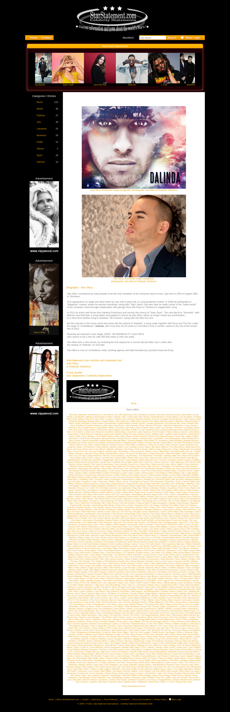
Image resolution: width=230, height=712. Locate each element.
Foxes (164, 516)
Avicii (97, 458)
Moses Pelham (136, 604)
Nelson (146, 488)
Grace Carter (89, 602)
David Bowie (171, 643)
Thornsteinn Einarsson (113, 580)
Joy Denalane (186, 417)
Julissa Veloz (111, 451)
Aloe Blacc (83, 501)
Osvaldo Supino (143, 552)
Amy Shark (159, 624)
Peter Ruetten (159, 432)
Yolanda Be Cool (186, 449)
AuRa (132, 611)
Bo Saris (76, 512)
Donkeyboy (124, 451)
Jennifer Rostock (94, 574)
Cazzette (197, 533)
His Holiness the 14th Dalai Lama (118, 415)
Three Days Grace (108, 611)
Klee (69, 432)
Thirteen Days (98, 552)
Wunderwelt (193, 598)
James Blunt (127, 492)
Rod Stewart (110, 561)
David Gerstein (175, 419)
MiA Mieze (167, 546)
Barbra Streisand (106, 634)
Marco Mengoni (183, 475)
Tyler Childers (195, 647)
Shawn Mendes (137, 561)
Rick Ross (159, 604)
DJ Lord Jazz (80, 455)
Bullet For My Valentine (142, 669)
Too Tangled (179, 477)
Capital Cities (121, 490)
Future (105, 589)
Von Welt (73, 585)
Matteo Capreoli (76, 555)
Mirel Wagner (162, 527)
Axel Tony (144, 458)
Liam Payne (162, 656)
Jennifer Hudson (168, 591)
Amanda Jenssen (105, 475)
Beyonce (152, 572)
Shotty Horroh (158, 632)
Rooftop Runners (84, 507)
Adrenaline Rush (120, 527)
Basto (129, 436)
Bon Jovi (101, 576)
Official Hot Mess (173, 453)
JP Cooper (152, 658)
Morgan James (130, 544)
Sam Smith (141, 520)
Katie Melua (129, 580)
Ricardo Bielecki (85, 509)
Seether (144, 527)
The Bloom (106, 587)
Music (40, 102)
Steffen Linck (73, 518)
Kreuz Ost (194, 492)
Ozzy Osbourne (114, 660)
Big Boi (155, 596)
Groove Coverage (160, 419)
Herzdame (129, 507)
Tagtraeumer (77, 546)
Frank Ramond (86, 434)
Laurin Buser (168, 509)
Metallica (141, 578)
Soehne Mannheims (130, 471)
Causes (80, 634)
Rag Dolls (137, 488)
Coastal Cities (166, 477)
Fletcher (102, 649)
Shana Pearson (187, 557)
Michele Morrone (145, 667)
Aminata (167, 548)
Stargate (149, 589)
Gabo (198, 419)
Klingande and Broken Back (88, 632)
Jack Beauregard (172, 438)
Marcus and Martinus (191, 630)
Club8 (145, 490)
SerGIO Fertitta (174, 531)
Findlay (192, 559)
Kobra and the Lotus (160, 464)
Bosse (90, 641)
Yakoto (169, 432)
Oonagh (86, 505)
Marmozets (153, 512)
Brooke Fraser (144, 434)
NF (165, 667)
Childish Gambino (180, 624)
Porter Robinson (105, 522)
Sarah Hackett (83, 464)
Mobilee (110, 449)
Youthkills (83, 479)
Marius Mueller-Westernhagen (81, 654)
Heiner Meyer (172, 417)
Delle (86, 570)
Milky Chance (180, 490)
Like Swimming (107, 501)
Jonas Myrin (72, 479)
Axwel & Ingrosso (109, 570)
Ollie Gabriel (114, 568)
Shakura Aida (93, 421)
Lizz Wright (167, 552)
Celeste (78, 656)
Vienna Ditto (178, 499)
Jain (110, 598)
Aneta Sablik (129, 514)
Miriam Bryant (81, 462)
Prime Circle (183, 488)
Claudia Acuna (89, 427)
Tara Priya (130, 427)
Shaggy (172, 645)
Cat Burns (102, 680)
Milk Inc (165, 447)
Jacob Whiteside (74, 576)
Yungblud (147, 649)
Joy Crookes (93, 671)
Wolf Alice (103, 682)
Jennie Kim (193, 677)
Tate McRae (115, 675)
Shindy (159, 647)
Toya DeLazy (90, 475)
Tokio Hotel (150, 587)
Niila (175, 552)
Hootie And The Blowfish (183, 654)
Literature (42, 128)
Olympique (163, 540)
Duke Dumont (143, 514)
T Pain (143, 600)
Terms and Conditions (141, 699)
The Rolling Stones (112, 550)
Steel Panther (168, 507)
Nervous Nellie (108, 529)
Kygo (87, 565)
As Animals (132, 524)
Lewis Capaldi (186, 656)
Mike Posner (108, 574)
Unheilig (195, 529)
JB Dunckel (177, 615)
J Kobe (163, 512)
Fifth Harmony (185, 576)
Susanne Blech (143, 503)
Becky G (166, 621)
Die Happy (154, 505)
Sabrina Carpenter (101, 675)
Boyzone (128, 499)
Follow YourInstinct (112, 473)
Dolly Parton (134, 643)
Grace (108, 527)
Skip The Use (153, 466)
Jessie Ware (105, 462)
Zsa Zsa (176, 677)
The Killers (174, 660)
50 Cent (171, 667)
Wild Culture (169, 634)
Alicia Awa (78, 669)
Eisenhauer (99, 520)
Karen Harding (85, 542)
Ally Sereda (106, 466)
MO (103, 503)
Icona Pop (145, 471)
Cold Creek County (74, 550)
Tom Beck (161, 415)
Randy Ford (153, 436)
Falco (76, 591)
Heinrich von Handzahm (120, 488)
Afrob (132, 583)
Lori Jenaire (167, 427)
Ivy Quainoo (93, 490)
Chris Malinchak (89, 522)
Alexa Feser (138, 535)
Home (51, 699)
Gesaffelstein (183, 494)
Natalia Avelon (165, 593)
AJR (98, 602)
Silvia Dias (102, 430)
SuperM (133, 652)
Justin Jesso (117, 628)
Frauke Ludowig (113, 417)
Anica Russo (88, 660)
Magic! (126, 632)
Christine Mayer (108, 421)
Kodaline (86, 481)
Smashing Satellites (139, 533)
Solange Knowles (93, 580)
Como (156, 477)
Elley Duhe (116, 632)
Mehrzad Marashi (75, 514)
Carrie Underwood (76, 643)
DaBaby (71, 662)
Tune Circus (145, 537)
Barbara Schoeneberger (100, 624)
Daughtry (86, 626)
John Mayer (100, 591)
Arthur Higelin (177, 464)
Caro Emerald (121, 464)
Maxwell (159, 634)
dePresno (196, 596)
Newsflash (125, 699)
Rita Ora (157, 645)
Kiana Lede (128, 654)
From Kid (127, 535)
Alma (159, 583)
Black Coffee (160, 568)
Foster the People (180, 520)
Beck (102, 578)
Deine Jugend (88, 443)
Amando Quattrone (153, 509)
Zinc (166, 518)
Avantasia (169, 641)
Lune (109, 677)
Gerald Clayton (105, 492)
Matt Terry (79, 619)
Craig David (153, 613)
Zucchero (183, 572)
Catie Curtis (81, 436)
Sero (93, 626)
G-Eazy (195, 524)
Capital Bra (102, 626)
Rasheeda (187, 443)
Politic (40, 142)
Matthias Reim (74, 589)
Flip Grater (155, 514)
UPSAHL (82, 641)
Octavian (84, 637)
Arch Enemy (179, 604)
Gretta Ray (172, 589)
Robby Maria (183, 527)
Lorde (94, 481)
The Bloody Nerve (103, 499)
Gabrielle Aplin (193, 477)
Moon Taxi (72, 611)
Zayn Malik (96, 565)
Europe (172, 540)
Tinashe (82, 617)
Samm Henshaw (125, 626)
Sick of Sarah (142, 427)
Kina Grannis (175, 516)
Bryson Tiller (146, 606)
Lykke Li (116, 624)
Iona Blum (171, 460)
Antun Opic (111, 494)
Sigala (81, 585)
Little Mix (141, 568)
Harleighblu (137, 494)
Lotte (112, 589)
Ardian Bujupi (106, 440)
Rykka (165, 475)
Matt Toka (176, 455)
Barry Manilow (161, 421)
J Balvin (86, 656)
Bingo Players (168, 514)
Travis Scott (88, 630)
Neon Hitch (145, 464)
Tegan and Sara (95, 568)
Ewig (94, 557)
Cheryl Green (149, 550)
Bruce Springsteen (113, 647)
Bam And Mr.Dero (85, 529)
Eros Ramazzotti (137, 557)
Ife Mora (147, 494)
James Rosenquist (90, 440)
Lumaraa (178, 561)
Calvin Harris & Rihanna (135, 572)
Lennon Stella (144, 660)
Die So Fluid (174, 501)
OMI (185, 535)
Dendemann (139, 641)
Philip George (93, 540)
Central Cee (83, 673)
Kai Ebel (151, 415)
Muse (77, 499)
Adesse (102, 628)
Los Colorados (131, 447)
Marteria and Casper (133, 628)
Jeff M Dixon (118, 468)
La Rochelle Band (163, 520)
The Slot (177, 443)
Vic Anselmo (78, 432)
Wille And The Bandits (90, 503)
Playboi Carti (186, 680)
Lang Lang (98, 665)
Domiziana (71, 673)
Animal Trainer (141, 507)
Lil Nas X (84, 647)
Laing (152, 527)
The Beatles (123, 652)
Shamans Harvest (108, 600)
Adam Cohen (159, 529)
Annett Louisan (173, 415)
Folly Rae (125, 624)
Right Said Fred (192, 447)
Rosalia (178, 673)
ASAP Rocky (73, 637)
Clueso (191, 658)
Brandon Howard (143, 419)
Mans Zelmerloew (121, 548)
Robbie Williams (165, 578)
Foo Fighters (123, 593)
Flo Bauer (94, 501)
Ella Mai (133, 665)
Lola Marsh (140, 654)
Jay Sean (135, 600)
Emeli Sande (157, 471)
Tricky (178, 481)
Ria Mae (130, 613)
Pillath (153, 583)
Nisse (146, 563)
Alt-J (184, 473)
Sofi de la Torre (105, 516)
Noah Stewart (132, 460)
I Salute (192, 617)
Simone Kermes (191, 430)
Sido (86, 555)
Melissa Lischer (182, 514)
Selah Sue (89, 432)
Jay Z (70, 669)
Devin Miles (187, 415)
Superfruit (72, 598)
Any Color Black (132, 468)
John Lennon (171, 662)
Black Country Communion (180, 600)
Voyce (190, 628)
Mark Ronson (123, 637)
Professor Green (138, 637)
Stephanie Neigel (88, 486)
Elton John (102, 563)
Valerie (79, 445)
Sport (39, 155)
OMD (98, 606)
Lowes (183, 628)
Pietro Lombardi (166, 658)
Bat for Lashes (184, 460)
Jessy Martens (98, 604)
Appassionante (166, 436)
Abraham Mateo (88, 613)
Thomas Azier (148, 473)
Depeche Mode (192, 585)
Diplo (76, 647)
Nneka (104, 537)
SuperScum (116, 546)
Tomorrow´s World (106, 481)
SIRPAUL (190, 484)
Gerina (175, 445)
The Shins (169, 602)
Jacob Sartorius (162, 611)
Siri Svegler (167, 490)
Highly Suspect (175, 587)
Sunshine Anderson (93, 425)
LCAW (96, 587)
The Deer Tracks (102, 479)
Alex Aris (174, 617)
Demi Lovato (160, 557)
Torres (141, 544)
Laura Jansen (191, 425)
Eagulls (103, 572)
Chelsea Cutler (112, 658)
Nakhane (97, 619)
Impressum (96, 699)
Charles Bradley (141, 499)
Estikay (198, 583)
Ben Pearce (99, 494)
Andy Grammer (180, 434)
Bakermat (196, 645)
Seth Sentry (85, 552)
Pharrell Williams (175, 596)
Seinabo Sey (123, 561)
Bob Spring (136, 550)
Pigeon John (120, 419)
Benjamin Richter (139, 602)
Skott (115, 617)
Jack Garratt (84, 561)
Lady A (142, 484)
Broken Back (172, 639)
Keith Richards (167, 559)
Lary (102, 527)
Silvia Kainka (78, 419)
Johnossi (81, 488)
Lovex (155, 451)
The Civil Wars (102, 488)
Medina (79, 453)
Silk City (134, 632)
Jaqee (137, 473)
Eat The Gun (126, 512)
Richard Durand (77, 466)
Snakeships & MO (169, 585)
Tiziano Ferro (108, 656)
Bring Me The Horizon (161, 630)
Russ (116, 598)
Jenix (77, 503)
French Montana (174, 598)
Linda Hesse (114, 471)
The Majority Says (154, 522)
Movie (40, 108)
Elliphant (154, 488)
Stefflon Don (96, 583)
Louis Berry (151, 580)
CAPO (163, 682)
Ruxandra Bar (146, 438)
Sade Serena (105, 477)
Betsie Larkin (113, 436)
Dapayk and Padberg (115, 496)
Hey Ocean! (117, 499)
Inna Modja (100, 443)
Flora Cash (149, 634)
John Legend (163, 580)
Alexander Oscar (175, 652)
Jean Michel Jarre (119, 630)
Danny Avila (193, 634)
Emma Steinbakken (158, 652)
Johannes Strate (74, 447)
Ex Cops (95, 537)
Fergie (192, 572)
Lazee (182, 445)
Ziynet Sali (179, 436)
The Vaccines (115, 615)
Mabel (198, 658)
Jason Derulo (105, 667)
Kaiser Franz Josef (110, 596)
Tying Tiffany (166, 443)
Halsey (119, 654)
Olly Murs (79, 475)
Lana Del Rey (108, 458)
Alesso (177, 546)
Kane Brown (110, 645)
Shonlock (120, 427)
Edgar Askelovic (95, 455)
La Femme (162, 501)
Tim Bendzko (89, 447)
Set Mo (131, 563)
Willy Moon (164, 451)
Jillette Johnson (75, 492)
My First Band (157, 518)
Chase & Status (131, 559)
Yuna (113, 455)
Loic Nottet (107, 548)
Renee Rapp (164, 675)
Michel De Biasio (128, 518)
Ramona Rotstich (88, 471)
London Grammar (154, 492)
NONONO (111, 486)
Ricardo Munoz (124, 438)
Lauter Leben (127, 473)
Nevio (141, 425)
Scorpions (163, 440)
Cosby (187, 524)
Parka (181, 505)
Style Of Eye (112, 503)
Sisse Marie (99, 453)
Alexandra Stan (176, 430)
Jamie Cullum (182, 492)
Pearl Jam (81, 662)
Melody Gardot (85, 665)
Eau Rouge (98, 518)
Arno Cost (93, 449)
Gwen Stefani (181, 559)
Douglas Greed (140, 512)
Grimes (144, 475)
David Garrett (188, 555)
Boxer (144, 542)
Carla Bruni (193, 606)
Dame (197, 512)
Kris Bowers (191, 505)
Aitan (123, 436)
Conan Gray (181, 647)
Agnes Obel (157, 494)
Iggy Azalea (193, 473)
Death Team (153, 542)
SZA (185, 598)
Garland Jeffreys (90, 492)
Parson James (125, 617)
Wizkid (151, 600)
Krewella (71, 488)
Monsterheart (175, 535)
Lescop (117, 492)
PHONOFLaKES (163, 479)
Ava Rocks (119, 425)
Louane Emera (149, 555)
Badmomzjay (195, 660)
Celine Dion (195, 624)
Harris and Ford (73, 449)
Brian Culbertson (176, 421)
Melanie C (89, 585)
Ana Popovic (171, 486)
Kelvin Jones (175, 555)
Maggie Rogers (140, 639)
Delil (73, 632)
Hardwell (118, 540)
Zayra (140, 443)
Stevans (195, 552)
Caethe (168, 434)
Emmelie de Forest (139, 481)
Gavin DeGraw (126, 576)
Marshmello (139, 626)
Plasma (173, 518)
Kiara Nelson (162, 660)
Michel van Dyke (112, 518)
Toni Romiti (111, 637)
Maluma (81, 621)
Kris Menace (94, 468)
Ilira (143, 630)
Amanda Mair (112, 453)
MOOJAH (85, 423)
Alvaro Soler (80, 675)
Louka (181, 585)
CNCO (178, 619)
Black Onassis (75, 494)
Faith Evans (156, 546)
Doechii (141, 680)
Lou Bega (188, 427)
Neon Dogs (134, 475)
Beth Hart (138, 462)
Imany (71, 436)
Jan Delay (126, 669)
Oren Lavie (103, 615)
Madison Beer (130, 682)
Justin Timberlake (137, 570)
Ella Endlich (76, 520)
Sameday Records (187, 589)
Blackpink (73, 665)
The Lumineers (136, 574)
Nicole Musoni (128, 479)
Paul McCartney (129, 667)
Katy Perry (79, 559)
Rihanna (194, 548)
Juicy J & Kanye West (183, 578)
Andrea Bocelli (92, 559)
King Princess (137, 634)
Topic (81, 565)
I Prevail (156, 537)
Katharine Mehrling (77, 421)
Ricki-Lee (195, 514)
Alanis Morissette (85, 645)
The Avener (96, 533)
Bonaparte (95, 438)
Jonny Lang (123, 604)
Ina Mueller (79, 417)
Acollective (116, 535)
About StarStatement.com (67, 699)
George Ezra (184, 496)
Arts (39, 122)
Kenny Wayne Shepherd (139, 598)
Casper (123, 598)
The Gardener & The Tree (87, 600)
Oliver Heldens (106, 524)
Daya (175, 576)
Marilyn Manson (164, 654)
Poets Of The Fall (81, 583)
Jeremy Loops (187, 665)
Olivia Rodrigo (145, 675)
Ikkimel (86, 680)
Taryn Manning (176, 462)
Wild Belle (71, 477)
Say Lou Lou (160, 496)
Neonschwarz (184, 540)
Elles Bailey (83, 598)
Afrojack (119, 449)
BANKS (184, 501)
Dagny (197, 656)
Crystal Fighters (106, 490)
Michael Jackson (76, 608)
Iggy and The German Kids (125, 522)
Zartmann (132, 680)
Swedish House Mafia (122, 462)
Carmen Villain (189, 481)
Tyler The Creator (163, 677)
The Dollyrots (161, 473)
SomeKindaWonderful (171, 537)
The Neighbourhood (149, 615)
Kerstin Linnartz (138, 423)
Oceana (129, 453)
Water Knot (173, 496)
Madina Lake (158, 434)
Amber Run (183, 518)
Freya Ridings (74, 649)
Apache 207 (92, 662)
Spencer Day (147, 421)
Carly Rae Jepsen (114, 552)
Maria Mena (144, 662)
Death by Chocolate (126, 466)
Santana (186, 516)
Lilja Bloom (84, 516)
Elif (153, 660)
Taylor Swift (157, 548)
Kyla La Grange (146, 524)
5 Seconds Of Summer (86, 563)
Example (156, 516)
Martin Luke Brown (141, 546)
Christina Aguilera (80, 624)
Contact (85, 699)
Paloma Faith (76, 505)
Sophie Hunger (123, 509)
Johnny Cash (158, 643)
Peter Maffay (162, 587)
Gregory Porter (134, 490)
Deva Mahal (128, 619)
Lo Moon (183, 606)
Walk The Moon (87, 606)
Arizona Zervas (74, 660)
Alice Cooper (142, 529)
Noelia (85, 449)
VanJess (112, 626)
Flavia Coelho (82, 473)
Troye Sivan (163, 555)
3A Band (164, 505)
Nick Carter (100, 419)
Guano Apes (73, 434)
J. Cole (171, 682)
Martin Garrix (154, 585)
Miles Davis (183, 643)
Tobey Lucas (73, 552)
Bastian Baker (170, 471)
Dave (124, 585)
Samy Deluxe (102, 447)
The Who (136, 656)
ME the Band (178, 479)
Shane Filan (155, 490)
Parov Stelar (144, 447)
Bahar (132, 486)
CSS (152, 481)
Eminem (180, 613)
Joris (165, 626)
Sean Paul (78, 652)
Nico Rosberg (140, 415)
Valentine (72, 537)
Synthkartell (90, 514)
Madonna (127, 546)
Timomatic (158, 455)
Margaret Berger (192, 479)
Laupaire (126, 550)
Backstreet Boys (138, 624)
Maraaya (118, 531)
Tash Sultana (134, 630)
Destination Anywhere (155, 468)
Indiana (93, 516)
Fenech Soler (160, 524)
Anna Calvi (194, 518)
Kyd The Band (184, 645)
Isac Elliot (153, 499)
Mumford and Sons (183, 682)
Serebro (120, 455)
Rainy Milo (106, 468)
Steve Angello (120, 524)
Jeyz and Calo (162, 628)
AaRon (84, 568)
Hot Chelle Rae (178, 484)
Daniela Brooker (114, 443)
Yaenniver (82, 671)
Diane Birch (73, 438)
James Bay (107, 555)
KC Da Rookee (123, 494)
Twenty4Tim (150, 673)
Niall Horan (143, 652)
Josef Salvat (105, 535)
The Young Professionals (102, 464)
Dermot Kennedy (160, 649)
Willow (197, 669)
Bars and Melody (190, 641)
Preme (168, 624)
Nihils (169, 529)
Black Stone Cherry (165, 563)
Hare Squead (123, 600)
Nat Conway (123, 611)
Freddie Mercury (92, 652)
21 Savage (140, 619)
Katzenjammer (73, 460)
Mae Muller (93, 658)
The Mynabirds (145, 455)
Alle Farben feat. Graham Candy (96, 512)
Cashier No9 (192, 423)
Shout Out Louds (167, 613)
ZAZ (91, 479)
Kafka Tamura (134, 542)
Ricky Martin (130, 578)
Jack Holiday (75, 458)
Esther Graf (123, 673)
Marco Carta (155, 449)
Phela (174, 548)
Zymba (112, 680)
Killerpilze (180, 565)
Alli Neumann (188, 673)
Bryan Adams (184, 552)
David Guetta (183, 503)
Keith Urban (169, 492)
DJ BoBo (172, 568)
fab (123, 613)
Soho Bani (77, 680)
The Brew (119, 501)
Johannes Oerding (116, 572)
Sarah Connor (144, 548)
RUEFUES (172, 524)
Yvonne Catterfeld (82, 496)
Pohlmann (71, 587)
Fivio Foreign (145, 671)
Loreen (163, 460)
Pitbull (86, 576)
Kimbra (131, 419)
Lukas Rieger (79, 578)
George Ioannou (120, 516)
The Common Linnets (119, 557)
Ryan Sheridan (153, 484)
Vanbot (163, 488)
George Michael (149, 656)
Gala (169, 499)
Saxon (88, 619)
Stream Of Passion (154, 425)
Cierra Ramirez (191, 464)
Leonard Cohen (180, 608)
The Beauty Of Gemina (167, 572)
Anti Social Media (90, 544)
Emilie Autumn (118, 484)
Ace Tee (189, 604)
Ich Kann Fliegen (96, 451)
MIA (137, 576)
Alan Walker (95, 570)
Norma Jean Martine (149, 576)
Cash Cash (194, 507)
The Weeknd (119, 555)
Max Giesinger (186, 512)
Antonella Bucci (158, 417)
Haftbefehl (142, 682)
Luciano (140, 673)
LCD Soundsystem (77, 604)
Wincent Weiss (100, 641)
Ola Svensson (178, 466)
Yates (153, 563)
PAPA (142, 496)
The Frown (193, 486)
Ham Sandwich (103, 514)
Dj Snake (158, 667)
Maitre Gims (165, 615)
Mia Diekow (102, 471)
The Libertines (97, 561)
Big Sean (100, 585)
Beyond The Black (77, 540)
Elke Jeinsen (144, 417)
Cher (166, 494)
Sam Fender (174, 649)
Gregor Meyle (143, 518)
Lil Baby (103, 662)
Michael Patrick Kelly (129, 596)
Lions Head (183, 550)
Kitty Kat (89, 419)
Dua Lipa (177, 630)
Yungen (88, 608)
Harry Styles (80, 593)
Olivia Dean (154, 682)
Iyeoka (142, 522)
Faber (141, 589)
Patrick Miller (120, 458)
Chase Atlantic (186, 637)
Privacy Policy (160, 699)
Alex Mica (156, 447)
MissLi (111, 427)
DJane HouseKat (156, 453)
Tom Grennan (124, 602)
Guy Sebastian (105, 608)
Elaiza (178, 509)
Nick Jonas (95, 598)
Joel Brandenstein (152, 591)
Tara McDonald (177, 451)
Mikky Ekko (73, 501)
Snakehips (193, 619)
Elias (102, 658)
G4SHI (126, 615)
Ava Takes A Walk (129, 430)
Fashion (41, 115)
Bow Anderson (157, 662)
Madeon (164, 542)
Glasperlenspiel (130, 443)
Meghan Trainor (184, 568)
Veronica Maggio (135, 440)
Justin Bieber (95, 555)
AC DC (187, 596)
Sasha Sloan (172, 637)
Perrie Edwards (98, 677)
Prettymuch (107, 606)
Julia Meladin (84, 677)
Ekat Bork (195, 516)
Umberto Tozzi (152, 430)
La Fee (142, 430)
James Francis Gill (181, 529)
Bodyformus (100, 660)
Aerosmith (180, 667)
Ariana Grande (116, 559)
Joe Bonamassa (85, 524)
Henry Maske (114, 430)
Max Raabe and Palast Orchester (164, 533)
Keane (121, 649)
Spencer (71, 529)
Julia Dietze (102, 427)
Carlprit (162, 499)
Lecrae (76, 613)
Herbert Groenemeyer (149, 559)
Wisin (139, 611)
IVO (158, 507)
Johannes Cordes (156, 445)
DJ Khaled (87, 589)
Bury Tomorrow (178, 621)
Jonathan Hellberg (98, 639)
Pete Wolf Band (132, 606)
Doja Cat (115, 512)
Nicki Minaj (191, 621)
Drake (123, 563)
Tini (96, 667)
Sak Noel (132, 432)
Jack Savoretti (118, 477)
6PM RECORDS (130, 675)
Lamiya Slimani (187, 570)
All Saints (159, 565)
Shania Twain (111, 673)
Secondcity (88, 520)
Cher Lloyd (109, 654)
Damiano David (116, 682)
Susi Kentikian (140, 617)
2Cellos (78, 630)
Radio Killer (133, 458)
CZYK (143, 647)
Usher (93, 576)
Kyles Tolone (121, 589)
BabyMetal (117, 677)
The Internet (149, 628)
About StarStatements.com (134, 686)
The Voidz (134, 615)
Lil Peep (125, 634)
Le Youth (90, 488)
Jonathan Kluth (141, 505)
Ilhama (135, 438)
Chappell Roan (164, 680)
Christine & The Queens (103, 542)
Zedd (149, 637)
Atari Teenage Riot (81, 533)
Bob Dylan (194, 643)
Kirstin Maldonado (87, 596)
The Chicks (190, 662)
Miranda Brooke (109, 438)
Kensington (116, 479)
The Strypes (123, 486)
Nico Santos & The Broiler (118, 591)
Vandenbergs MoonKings (103, 505)
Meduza (99, 654)
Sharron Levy (189, 531)
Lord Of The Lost (80, 451)
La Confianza (133, 537)
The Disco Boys (177, 447)
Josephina (172, 488)
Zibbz (95, 477)
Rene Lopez (155, 427)
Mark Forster (73, 568)
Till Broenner (154, 531)
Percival (194, 494)
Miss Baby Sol (74, 443)
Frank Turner (169, 647)
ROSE (184, 677)
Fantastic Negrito (107, 621)
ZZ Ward (183, 486)
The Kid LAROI (158, 671)
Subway (164, 430)
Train (98, 596)
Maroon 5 (140, 580)
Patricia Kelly (140, 658)
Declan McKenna (109, 602)
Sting (82, 580)
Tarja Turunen (74, 440)
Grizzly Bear (181, 602)
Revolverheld (176, 611)
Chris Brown (193, 602)
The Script (149, 604)
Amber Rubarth (140, 436)
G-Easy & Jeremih (163, 574)
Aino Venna (147, 477)
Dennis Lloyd (91, 643)
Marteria (194, 503)
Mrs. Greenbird (140, 531)
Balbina (183, 593)
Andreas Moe (91, 546)
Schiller (186, 561)
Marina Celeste (180, 432)
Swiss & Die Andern (117, 537)
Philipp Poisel (93, 578)
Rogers (169, 604)
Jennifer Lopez (179, 574)
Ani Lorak (78, 430)
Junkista (149, 496)
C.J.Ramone (162, 535)
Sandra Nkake (95, 473)
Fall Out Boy (114, 563)
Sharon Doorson (161, 462)
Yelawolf (150, 557)
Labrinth (150, 647)
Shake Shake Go (74, 544)
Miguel (118, 613)
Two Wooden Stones (102, 507)
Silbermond (80, 574)
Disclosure (171, 550)
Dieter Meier (173, 512)
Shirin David (184, 671)
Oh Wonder (96, 656)
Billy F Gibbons (91, 669)
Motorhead (72, 509)
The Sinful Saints (153, 544)
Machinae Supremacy (173, 425)
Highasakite (72, 516)
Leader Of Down (116, 641)
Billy (106, 568)
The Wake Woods (193, 613)
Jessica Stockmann (155, 423)
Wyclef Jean (150, 535)
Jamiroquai (142, 585)
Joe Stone (155, 552)
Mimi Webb (106, 671)
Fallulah (172, 503)
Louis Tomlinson (75, 602)
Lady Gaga (151, 578)
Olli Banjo (112, 593)
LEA (160, 626)
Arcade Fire (145, 596)
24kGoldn (116, 669)
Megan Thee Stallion (84, 667)
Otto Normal (99, 509)
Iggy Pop (105, 652)
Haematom (193, 608)
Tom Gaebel (134, 527)
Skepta (188, 675)
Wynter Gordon (116, 447)
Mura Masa (136, 649)
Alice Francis (88, 458)
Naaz (175, 593)
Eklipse (78, 484)
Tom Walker (118, 606)
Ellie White (130, 445)
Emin (154, 540)
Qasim (173, 494)
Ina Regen (170, 632)
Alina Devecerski (190, 468)
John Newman (189, 509)
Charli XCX (183, 522)
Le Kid (172, 475)
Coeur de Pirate (188, 546)
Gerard (70, 462)
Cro (197, 662)
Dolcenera (72, 468)
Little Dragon (136, 591)
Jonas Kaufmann (102, 630)
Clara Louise (74, 615)
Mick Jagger (104, 669)
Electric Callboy (130, 671)
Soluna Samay (141, 449)
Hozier (84, 531)
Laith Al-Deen (165, 576)
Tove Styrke (184, 548)
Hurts (100, 550)
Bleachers (72, 621)
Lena (95, 608)
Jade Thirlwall (148, 677)
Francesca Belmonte (91, 548)
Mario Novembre (89, 615)
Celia (175, 449)
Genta (94, 423)
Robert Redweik (193, 544)
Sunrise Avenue (95, 415)
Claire (118, 481)
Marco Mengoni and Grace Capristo (127, 587)
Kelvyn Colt (149, 611)
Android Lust (191, 445)
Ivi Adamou (141, 445)
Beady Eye (99, 645)
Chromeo (178, 427)
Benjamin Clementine (164, 481)
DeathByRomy (126, 658)
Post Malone (74, 626)
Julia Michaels (158, 665)
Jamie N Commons (97, 531)
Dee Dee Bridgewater (125, 529)
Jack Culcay (189, 419)
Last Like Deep (74, 481)
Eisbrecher (166, 449)
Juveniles (165, 484)
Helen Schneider (134, 555)
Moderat (149, 568)
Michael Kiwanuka (89, 649)
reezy (132, 673)
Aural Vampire (116, 434)
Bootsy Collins (159, 606)
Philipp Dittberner (156, 602)
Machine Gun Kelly (116, 662)
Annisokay (149, 574)
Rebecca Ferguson (114, 578)
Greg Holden (90, 550)
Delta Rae (160, 550)
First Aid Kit (172, 606)
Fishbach (183, 617)
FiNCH (94, 680)
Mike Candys (188, 453)
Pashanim (136, 677)
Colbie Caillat (108, 533)
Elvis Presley (161, 600)
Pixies (152, 507)
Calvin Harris (129, 540)
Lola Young (151, 680)
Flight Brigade (194, 574)
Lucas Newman (128, 568)
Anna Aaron (118, 507)
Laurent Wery (131, 455)
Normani (128, 641)
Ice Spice (195, 671)
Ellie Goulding (116, 544)
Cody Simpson (98, 496)
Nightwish (104, 544)
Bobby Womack (146, 460)
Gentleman (174, 656)
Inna (183, 423)
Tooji (132, 451)
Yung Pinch (160, 639)
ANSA (150, 520)
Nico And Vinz (73, 531)
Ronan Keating (182, 563)
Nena (70, 475)
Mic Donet (119, 460)
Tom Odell (93, 572)
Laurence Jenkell (143, 451)
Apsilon (127, 677)
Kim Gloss (128, 449)
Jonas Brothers (96, 647)
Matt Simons (185, 533)
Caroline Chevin (185, 471)
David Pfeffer (194, 535)
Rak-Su (178, 641)
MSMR (195, 475)
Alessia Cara (119, 565)
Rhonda (94, 535)
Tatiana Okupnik (101, 445)
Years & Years (107, 540)
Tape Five (168, 458)
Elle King (97, 589)
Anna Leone (122, 621)
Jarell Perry (81, 490)
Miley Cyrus (101, 593)
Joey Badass (160, 589)
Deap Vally (141, 466)
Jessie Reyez (180, 658)
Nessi (131, 505)
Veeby (70, 496)
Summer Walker (192, 652)
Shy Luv (131, 585)
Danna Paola (132, 662)
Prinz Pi (71, 600)
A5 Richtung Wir (172, 423)
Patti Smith (71, 645)
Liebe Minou (194, 432)
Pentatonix (111, 509)
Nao (76, 628)
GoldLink (106, 632)
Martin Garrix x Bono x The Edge (168, 669)
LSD (148, 630)
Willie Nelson (151, 619)
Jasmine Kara (156, 458)
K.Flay (113, 652)
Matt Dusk (135, 421)
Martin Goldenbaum (90, 527)
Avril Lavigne (144, 632)
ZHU (96, 524)
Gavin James (119, 608)
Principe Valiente (152, 443)
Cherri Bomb (190, 462)
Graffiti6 (195, 460)
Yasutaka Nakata (112, 585)
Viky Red (88, 453)
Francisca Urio (74, 427)
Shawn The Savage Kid (145, 501)
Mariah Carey (190, 611)
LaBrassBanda (169, 583)
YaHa (167, 445)
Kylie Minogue (94, 617)
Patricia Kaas (132, 496)
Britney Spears (80, 572)
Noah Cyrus (182, 591)
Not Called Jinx (123, 421)
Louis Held (112, 649)
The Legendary (109, 583)
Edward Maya (124, 423)
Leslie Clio (148, 462)
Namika (130, 552)
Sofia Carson (177, 675)
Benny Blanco (188, 649)
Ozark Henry (121, 505)
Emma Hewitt (179, 458)
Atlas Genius (192, 490)
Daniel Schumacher (156, 486)
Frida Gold (132, 417)
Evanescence (151, 608)
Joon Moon (111, 604)
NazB (164, 531)
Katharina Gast (101, 434)
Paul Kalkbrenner (166, 619)
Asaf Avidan (93, 462)
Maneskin (188, 669)
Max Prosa (196, 587)
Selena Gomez (84, 557)
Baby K (139, 479)
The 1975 (194, 563)
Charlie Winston (144, 540)
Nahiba (167, 455)
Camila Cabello (137, 593)
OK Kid (145, 621)
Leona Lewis (166, 561)
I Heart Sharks (181, 507)
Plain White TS (150, 440)
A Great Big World (127, 520)
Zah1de (175, 680)
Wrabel (163, 596)
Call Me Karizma (97, 637)
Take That (104, 559)
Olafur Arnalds (154, 475)
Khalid (196, 600)
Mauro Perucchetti (190, 455)
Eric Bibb (174, 505)
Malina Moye (120, 432)
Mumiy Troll (103, 557)
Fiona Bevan (117, 514)
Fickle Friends (142, 583)
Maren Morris (186, 639)
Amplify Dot (149, 479)
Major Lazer (123, 583)
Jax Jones (123, 665)
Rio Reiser (71, 671)
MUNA (125, 647)
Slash (71, 423)
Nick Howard (191, 466)
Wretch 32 (127, 531)
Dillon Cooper (84, 537)
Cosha (94, 628)
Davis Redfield (175, 440)
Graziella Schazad (190, 537)
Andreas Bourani (190, 440)
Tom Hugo (88, 445)
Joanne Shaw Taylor (127, 645)
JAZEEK (93, 682)
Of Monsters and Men (91, 460)
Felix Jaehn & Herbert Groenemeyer (163, 570)
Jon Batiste (117, 671)
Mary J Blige (173, 557)
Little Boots (192, 458)
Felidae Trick (86, 518)
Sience (40, 148)
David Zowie (194, 550)
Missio (69, 647)
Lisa (69, 680)
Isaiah (117, 634)
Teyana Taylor (144, 665)
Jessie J (126, 481)
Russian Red (74, 527)
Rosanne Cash (172, 665)
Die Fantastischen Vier (89, 611)
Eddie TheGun (121, 475)
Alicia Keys (123, 570)
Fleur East (149, 565)
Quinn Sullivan (86, 591)
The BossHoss (141, 453)
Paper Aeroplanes (159, 503)
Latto (159, 673)
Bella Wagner (175, 473)
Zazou (122, 453)
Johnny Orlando (130, 660)
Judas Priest (141, 613)
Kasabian (133, 589)
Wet (108, 628)
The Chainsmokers (135, 565)
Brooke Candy (122, 574)
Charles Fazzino (117, 445)
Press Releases (111, 699)
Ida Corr (189, 451)
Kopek (97, 529)
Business (41, 135)
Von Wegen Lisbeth (118, 643)
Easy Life (71, 658)
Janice (129, 608)
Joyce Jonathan (77, 425)
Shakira (91, 593)
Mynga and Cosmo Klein (79, 535)
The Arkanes (137, 509)
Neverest (100, 432)
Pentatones (121, 542)
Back (134, 403)
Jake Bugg (83, 468)
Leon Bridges (135, 621)
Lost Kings (138, 608)
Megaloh (101, 486)
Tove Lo (147, 516)
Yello (181, 662)
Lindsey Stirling (176, 542)
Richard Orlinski (133, 477)
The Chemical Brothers (181, 580)
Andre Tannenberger (107, 423)
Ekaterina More (192, 421)
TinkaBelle (165, 466)
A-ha (92, 673)
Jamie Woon (193, 434)
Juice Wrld (150, 654)
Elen (128, 649)
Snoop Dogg (155, 621)
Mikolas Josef (91, 634)
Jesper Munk (131, 484)
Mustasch (117, 619)
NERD (168, 608)
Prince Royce (92, 621)
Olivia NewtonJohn (190, 438)
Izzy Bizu (115, 576)
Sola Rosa (84, 438)
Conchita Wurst (122, 533)
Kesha (104, 598)
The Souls (169, 565)
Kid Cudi (117, 667)
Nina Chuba (172, 671)
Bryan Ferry (133, 464)
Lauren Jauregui (114, 639)
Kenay (187, 587)
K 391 (149, 624)
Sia (108, 576)
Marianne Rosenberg (95, 417)
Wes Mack (87, 494)
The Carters (84, 628)
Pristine (139, 563)
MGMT (161, 608)
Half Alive (127, 639)
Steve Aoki (181, 634)
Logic (165, 645)
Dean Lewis (103, 643)
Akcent (103, 449)
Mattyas (91, 436)
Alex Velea (108, 425)
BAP (181, 524)
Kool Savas (121, 680)
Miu (114, 466)
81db (77, 423)
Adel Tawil (134, 647)
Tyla (89, 675)
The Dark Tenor (136, 516)
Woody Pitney (112, 520)
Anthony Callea (84, 477)
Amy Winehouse (194, 667)
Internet (41, 162)
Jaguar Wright (192, 436)
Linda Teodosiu (144, 432)
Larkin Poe (73, 565)
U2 (124, 552)
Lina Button (159, 438)
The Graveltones (192, 499)
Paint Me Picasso (127, 503)
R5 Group (129, 501)
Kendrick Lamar (153, 561)
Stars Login (176, 699)
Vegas (109, 531)
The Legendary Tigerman (173, 544)
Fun (156, 460)
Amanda (88, 587)
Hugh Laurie (140, 492)
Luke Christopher (185, 583)
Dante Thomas (130, 434)
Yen (142, 468)
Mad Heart (141, 486)
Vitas (124, 417)
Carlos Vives (104, 484)
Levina (80, 587)
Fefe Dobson (87, 499)
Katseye (84, 682)
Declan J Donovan (185, 632)
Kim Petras (168, 673)
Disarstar (99, 673)
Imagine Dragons (191, 542)
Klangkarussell (170, 522)
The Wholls (106, 617)
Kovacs (172, 527)
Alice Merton (150, 626)
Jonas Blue (107, 565)
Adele (79, 570)
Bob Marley (82, 658)
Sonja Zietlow (90, 430)
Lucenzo (110, 419)
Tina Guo (175, 628)
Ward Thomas (159, 637)
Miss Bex (194, 527)
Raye (155, 675)
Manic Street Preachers (158, 617)
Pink (89, 604)
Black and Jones (174, 468)
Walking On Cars (144, 645)
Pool (69, 546)
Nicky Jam (107, 619)
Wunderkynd (103, 546)
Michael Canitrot (92, 466)
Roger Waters (152, 593)
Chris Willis (101, 436)
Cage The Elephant (155, 641)
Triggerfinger (108, 460)
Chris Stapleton (111, 665)
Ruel (185, 619)
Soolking (184, 660)
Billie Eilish (146, 643)
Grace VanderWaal (105, 613)
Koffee (151, 639)
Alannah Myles (119, 440)
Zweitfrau (109, 432)
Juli (150, 529)
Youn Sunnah (132, 425)
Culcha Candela (158, 598)
